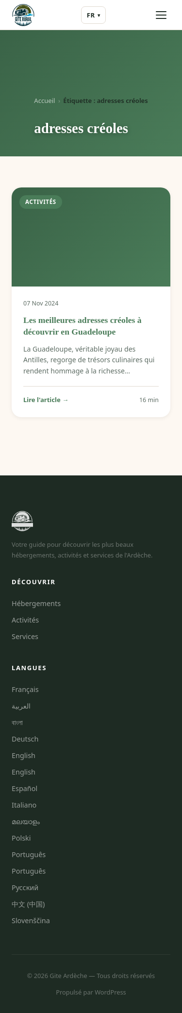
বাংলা (17, 722)
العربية (21, 705)
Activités (25, 620)
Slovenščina (31, 920)
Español (24, 788)
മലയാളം (26, 821)
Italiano (24, 805)
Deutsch (25, 738)
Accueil (44, 100)
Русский (25, 887)
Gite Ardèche (68, 975)
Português (29, 854)
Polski (21, 838)
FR (93, 15)
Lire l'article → (45, 399)
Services (25, 636)
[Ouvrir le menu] (161, 15)
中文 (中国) (28, 904)
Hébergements (36, 603)
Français (25, 689)
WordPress (110, 992)
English (23, 755)
